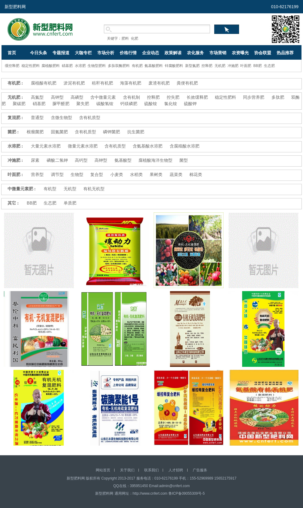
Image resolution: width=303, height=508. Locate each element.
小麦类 (116, 174)
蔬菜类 (176, 174)
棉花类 (195, 174)
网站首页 (103, 470)
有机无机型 (94, 188)
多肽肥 (277, 97)
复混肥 (14, 117)
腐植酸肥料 (51, 66)
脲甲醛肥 (60, 103)
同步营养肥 (253, 97)
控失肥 (173, 97)
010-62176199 (284, 6)
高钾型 (57, 97)
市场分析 (105, 52)
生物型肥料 (97, 66)
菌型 (183, 160)
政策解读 (173, 52)
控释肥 (206, 66)
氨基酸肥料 (154, 66)
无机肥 (220, 66)
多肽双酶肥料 (119, 66)
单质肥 (70, 203)
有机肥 (137, 66)
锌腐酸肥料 (174, 66)
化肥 (134, 38)
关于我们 (127, 470)
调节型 (57, 174)
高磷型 (77, 97)
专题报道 (60, 52)
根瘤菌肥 (35, 131)
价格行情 (128, 52)
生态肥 (269, 66)
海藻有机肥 (130, 83)
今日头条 (38, 52)
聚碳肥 (19, 103)
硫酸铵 (150, 103)
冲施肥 (233, 66)
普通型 (37, 117)
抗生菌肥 (135, 131)
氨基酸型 (123, 160)
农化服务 (195, 52)
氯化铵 (170, 103)
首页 (12, 52)
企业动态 (150, 52)
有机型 (50, 188)
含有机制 (131, 97)
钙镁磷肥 (128, 103)
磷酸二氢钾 (57, 160)
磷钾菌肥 (111, 131)
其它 (12, 203)
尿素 (35, 160)
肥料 (125, 38)
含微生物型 (61, 117)
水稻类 (136, 174)
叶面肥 (245, 66)
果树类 (156, 174)
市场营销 (217, 52)
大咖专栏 (83, 52)
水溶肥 (80, 66)
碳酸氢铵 (104, 103)
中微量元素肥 (20, 188)
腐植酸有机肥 (43, 83)
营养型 (37, 174)
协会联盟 (262, 52)
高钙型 (81, 160)
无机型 (70, 188)
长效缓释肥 (197, 97)
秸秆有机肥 (102, 83)
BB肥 (257, 66)
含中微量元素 (103, 97)
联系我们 (151, 470)
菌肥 (12, 131)
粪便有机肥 (187, 83)
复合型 (96, 174)
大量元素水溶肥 (46, 146)
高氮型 (37, 97)
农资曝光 (240, 52)
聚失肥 (82, 103)
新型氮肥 (192, 66)
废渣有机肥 (159, 83)
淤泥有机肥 (74, 83)
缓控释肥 (12, 66)
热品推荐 (285, 52)
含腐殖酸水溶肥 (184, 146)
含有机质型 (89, 117)
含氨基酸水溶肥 (147, 146)
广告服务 (200, 470)
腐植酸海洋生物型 (155, 160)
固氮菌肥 (59, 131)
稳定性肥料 (31, 66)
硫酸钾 (190, 103)
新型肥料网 (15, 6)
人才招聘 (175, 470)
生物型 (77, 174)
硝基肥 (67, 66)
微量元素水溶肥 (83, 146)
